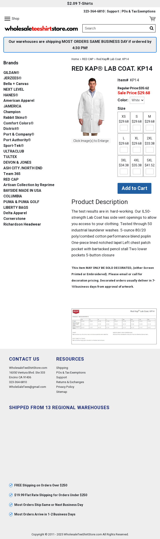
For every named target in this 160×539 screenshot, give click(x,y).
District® (11, 128)
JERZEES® (12, 78)
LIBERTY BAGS (15, 207)
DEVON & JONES (17, 162)
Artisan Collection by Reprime (28, 185)
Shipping (62, 368)
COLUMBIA (12, 196)
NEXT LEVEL (13, 89)
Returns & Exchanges (70, 382)
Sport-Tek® (13, 145)
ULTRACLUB (13, 151)
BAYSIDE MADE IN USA (22, 190)
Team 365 (11, 174)
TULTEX (10, 157)
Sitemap (61, 392)
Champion (11, 112)
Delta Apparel (15, 213)
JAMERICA (12, 106)
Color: (123, 100)
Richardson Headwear (22, 224)
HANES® (10, 95)
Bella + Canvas (16, 84)
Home (75, 59)
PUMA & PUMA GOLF (21, 202)
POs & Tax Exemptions (138, 11)
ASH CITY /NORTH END (22, 168)
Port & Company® (18, 134)
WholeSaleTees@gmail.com (27, 387)
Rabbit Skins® (15, 117)
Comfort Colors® (18, 123)
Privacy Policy (65, 387)
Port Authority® (17, 140)
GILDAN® (11, 72)
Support (113, 11)
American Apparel (18, 100)
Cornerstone (14, 218)
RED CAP (87, 59)
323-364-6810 (94, 11)
